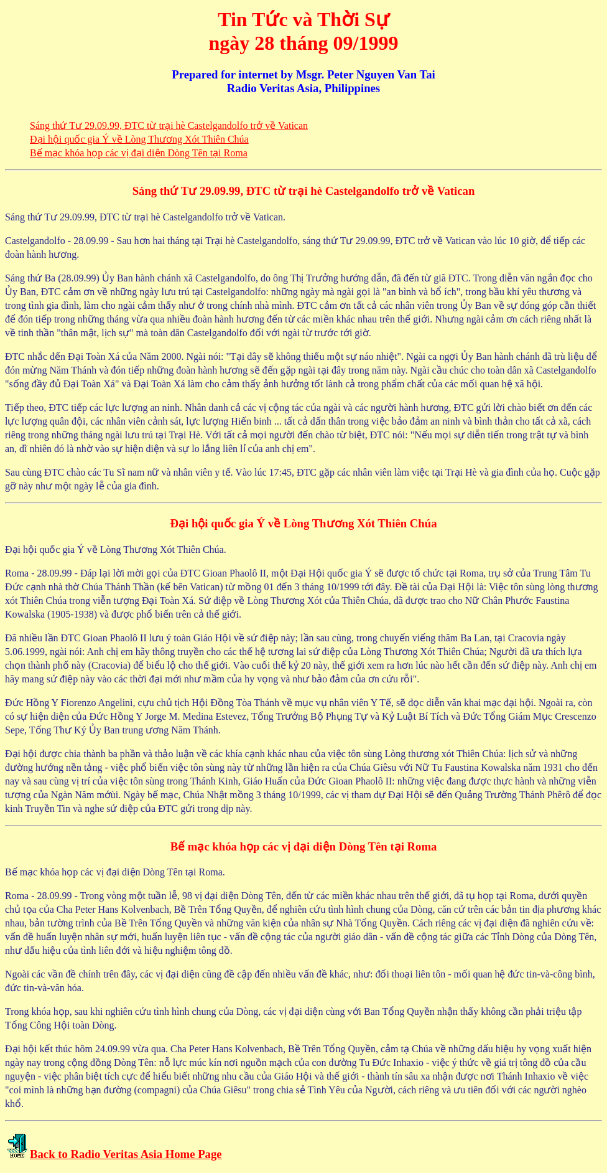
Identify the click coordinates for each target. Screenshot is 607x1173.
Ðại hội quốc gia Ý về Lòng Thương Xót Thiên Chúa (139, 139)
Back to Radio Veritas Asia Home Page (126, 1154)
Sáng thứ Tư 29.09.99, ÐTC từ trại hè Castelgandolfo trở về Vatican (169, 125)
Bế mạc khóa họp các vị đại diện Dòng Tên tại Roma (139, 153)
